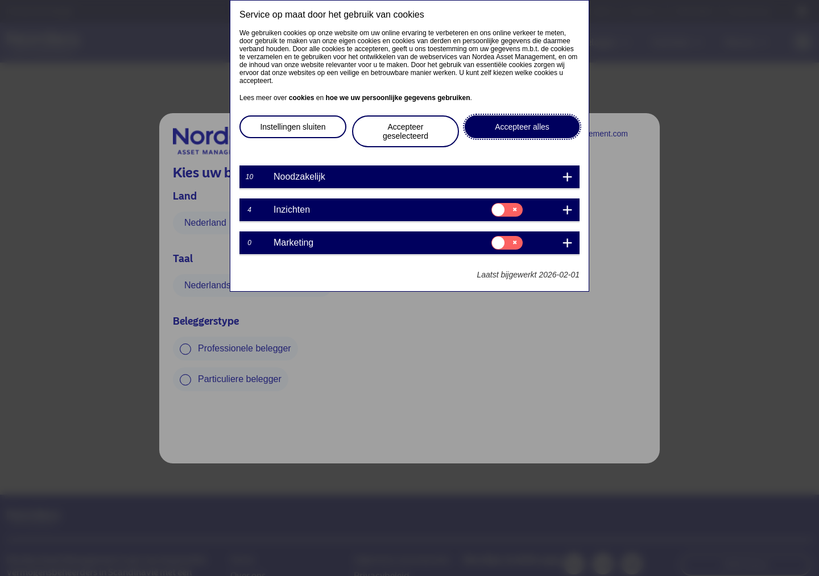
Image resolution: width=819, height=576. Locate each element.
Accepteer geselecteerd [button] (405, 131)
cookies (302, 98)
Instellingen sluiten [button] (292, 126)
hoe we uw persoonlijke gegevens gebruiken (397, 98)
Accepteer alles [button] (522, 126)
